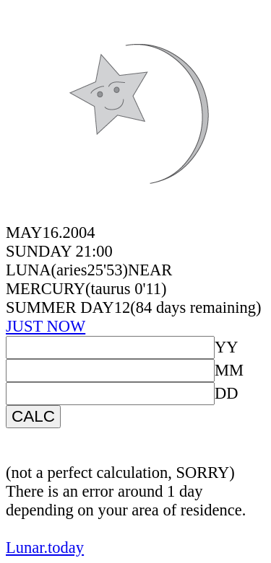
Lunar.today (45, 547)
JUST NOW (45, 326)
